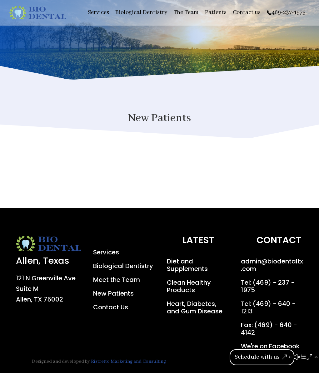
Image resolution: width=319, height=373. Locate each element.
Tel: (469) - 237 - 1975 (268, 286)
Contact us (247, 12)
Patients (216, 12)
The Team (186, 12)
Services (98, 12)
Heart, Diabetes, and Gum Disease (194, 307)
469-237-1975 (289, 12)
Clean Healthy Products (189, 286)
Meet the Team (116, 279)
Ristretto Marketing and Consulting (128, 361)
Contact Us (110, 307)
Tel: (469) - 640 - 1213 (268, 307)
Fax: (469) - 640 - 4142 (269, 329)
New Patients (113, 293)
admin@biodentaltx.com (272, 265)
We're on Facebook (270, 346)
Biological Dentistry (141, 12)
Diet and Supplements (187, 265)
